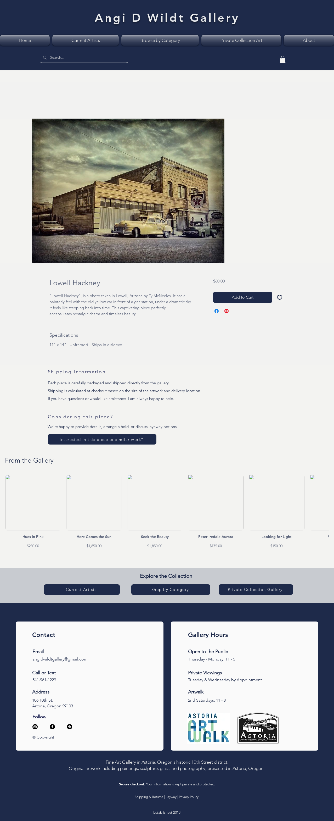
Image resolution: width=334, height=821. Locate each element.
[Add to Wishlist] (279, 297)
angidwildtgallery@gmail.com (60, 659)
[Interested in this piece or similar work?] (102, 439)
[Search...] (83, 58)
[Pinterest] (69, 726)
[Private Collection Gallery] (256, 589)
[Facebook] (52, 726)
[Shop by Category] (170, 589)
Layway (171, 797)
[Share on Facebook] (216, 311)
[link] (283, 59)
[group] (167, 511)
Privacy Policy (189, 797)
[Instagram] (35, 726)
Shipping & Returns (149, 797)
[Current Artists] (82, 589)
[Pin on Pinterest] (226, 311)
